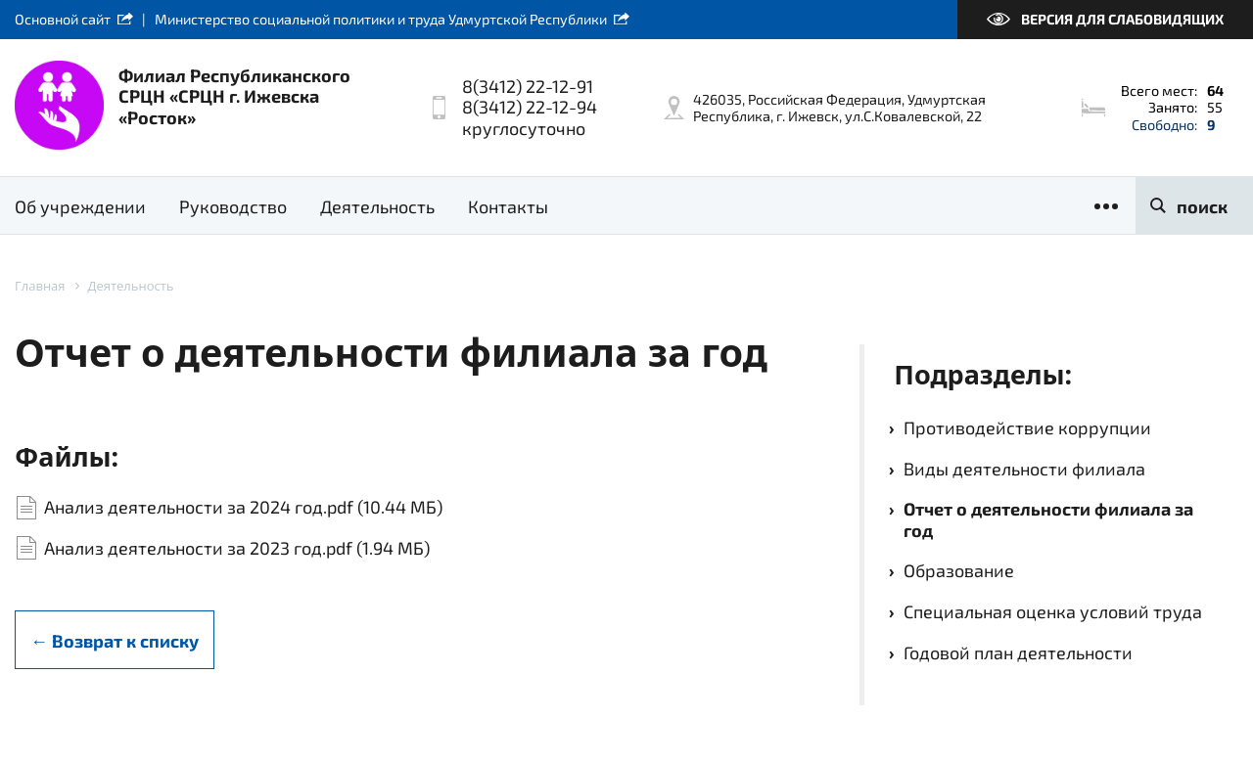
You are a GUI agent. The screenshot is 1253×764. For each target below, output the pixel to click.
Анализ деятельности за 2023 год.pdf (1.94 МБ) (237, 548)
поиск (1202, 206)
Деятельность (377, 206)
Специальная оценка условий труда (1053, 611)
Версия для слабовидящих (1122, 19)
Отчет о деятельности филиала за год (1048, 519)
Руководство (233, 206)
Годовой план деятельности (1018, 652)
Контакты (508, 206)
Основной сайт (63, 19)
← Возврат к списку (114, 641)
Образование (959, 570)
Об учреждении (80, 206)
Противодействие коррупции (1027, 427)
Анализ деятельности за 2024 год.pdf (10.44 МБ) (243, 506)
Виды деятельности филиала (1024, 468)
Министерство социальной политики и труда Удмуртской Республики (381, 19)
